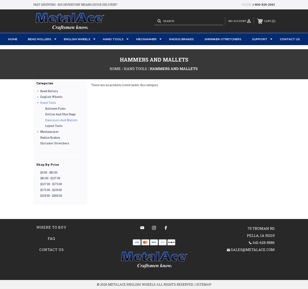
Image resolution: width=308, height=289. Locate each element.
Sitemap (203, 284)
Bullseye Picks (55, 108)
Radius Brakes (181, 39)
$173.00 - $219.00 (51, 190)
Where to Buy (51, 227)
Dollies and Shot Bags (60, 114)
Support (262, 39)
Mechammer (149, 39)
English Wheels (79, 39)
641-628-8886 (264, 242)
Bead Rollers (42, 39)
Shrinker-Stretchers (222, 39)
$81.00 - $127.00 (50, 178)
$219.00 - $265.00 (51, 195)
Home (12, 39)
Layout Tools (53, 126)
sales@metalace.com (253, 249)
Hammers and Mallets (61, 120)
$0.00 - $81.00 (48, 172)
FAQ (51, 238)
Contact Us (290, 39)
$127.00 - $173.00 (51, 184)
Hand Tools (116, 39)
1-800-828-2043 (263, 4)
